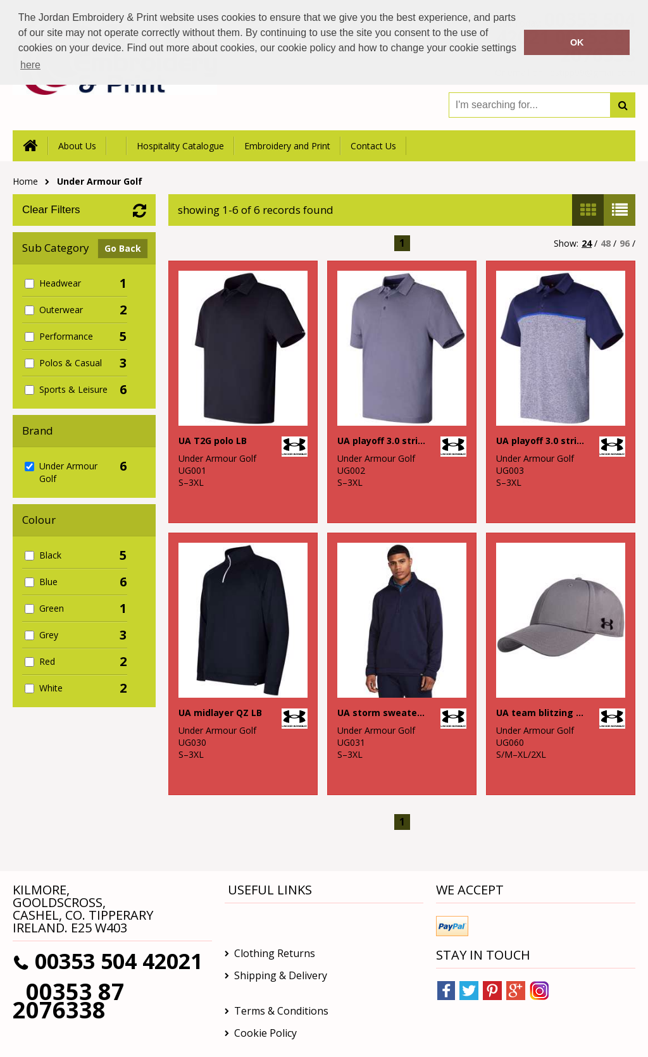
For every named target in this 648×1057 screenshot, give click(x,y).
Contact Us (373, 146)
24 (587, 243)
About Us (77, 146)
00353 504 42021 (118, 960)
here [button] (30, 64)
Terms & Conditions (281, 1011)
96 (625, 243)
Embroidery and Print (287, 146)
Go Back (122, 248)
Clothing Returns (274, 953)
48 (606, 243)
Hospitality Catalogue (180, 146)
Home (25, 181)
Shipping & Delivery (280, 975)
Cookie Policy (265, 1033)
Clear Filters (51, 210)
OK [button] (577, 42)
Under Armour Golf (99, 181)
